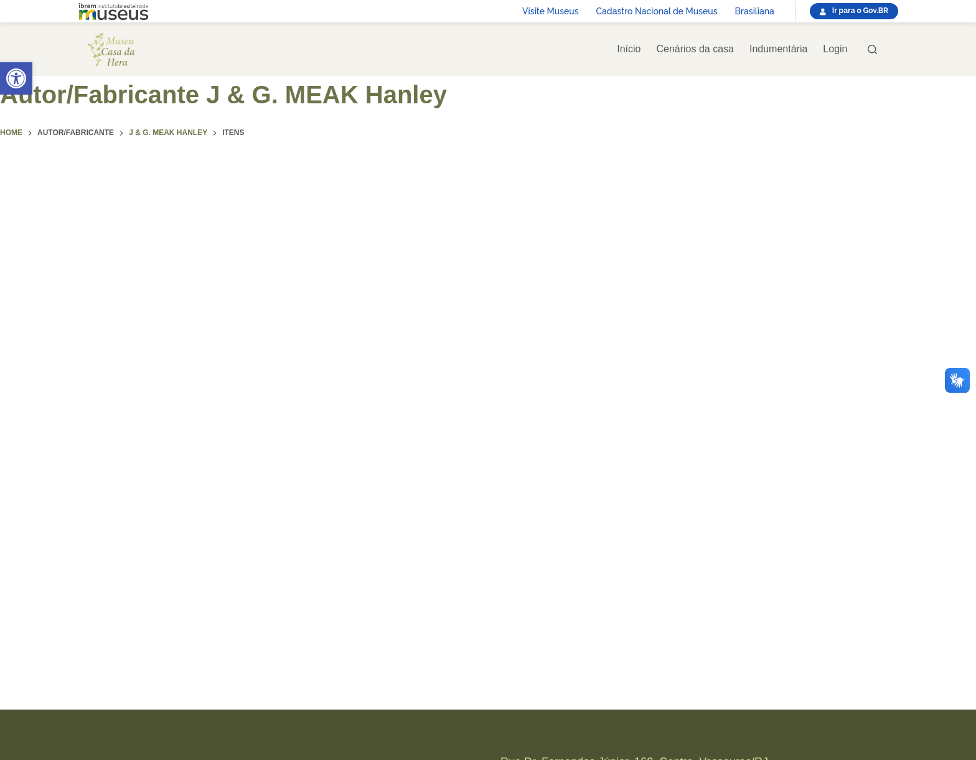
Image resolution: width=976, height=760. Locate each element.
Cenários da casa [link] (695, 49)
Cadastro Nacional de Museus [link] (657, 11)
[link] (16, 78)
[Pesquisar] (872, 49)
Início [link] (628, 49)
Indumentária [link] (778, 49)
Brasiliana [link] (754, 11)
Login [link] (835, 49)
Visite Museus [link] (550, 11)
